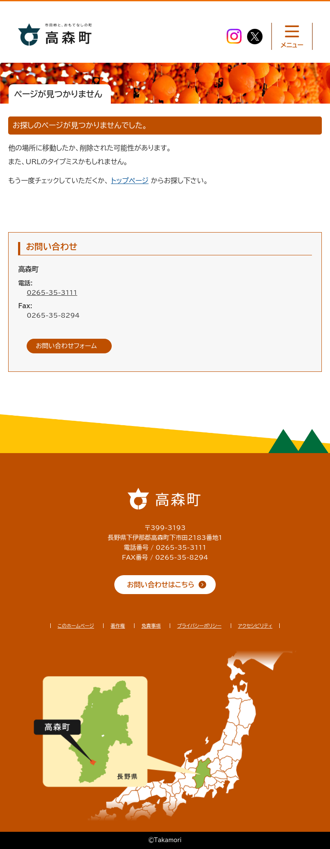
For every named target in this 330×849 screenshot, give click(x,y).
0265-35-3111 (52, 292)
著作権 (117, 625)
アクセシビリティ (255, 625)
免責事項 (151, 625)
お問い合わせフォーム (66, 346)
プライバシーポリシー (199, 625)
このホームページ (76, 625)
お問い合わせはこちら (161, 584)
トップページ (129, 180)
